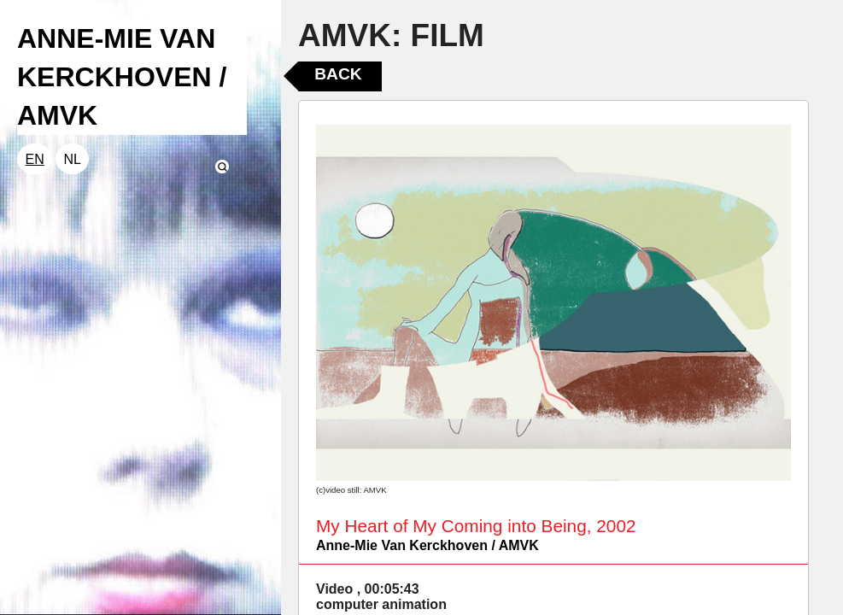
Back (337, 74)
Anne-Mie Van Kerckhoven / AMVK (427, 545)
